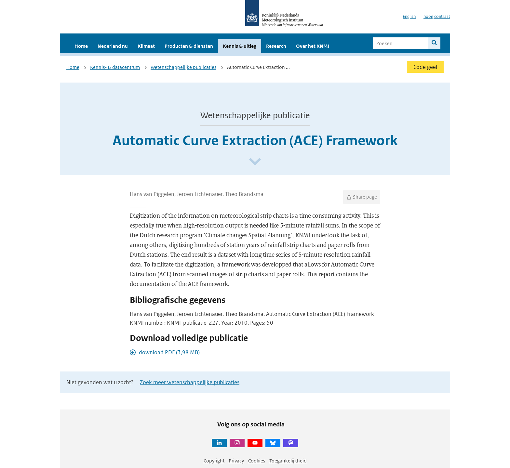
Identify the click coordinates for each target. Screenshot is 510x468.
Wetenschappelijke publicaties (183, 67)
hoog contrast (436, 16)
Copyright (214, 461)
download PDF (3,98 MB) (169, 352)
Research (276, 46)
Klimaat (146, 46)
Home (81, 46)
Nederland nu (113, 46)
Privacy (236, 461)
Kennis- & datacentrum (115, 67)
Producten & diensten (189, 46)
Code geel (425, 67)
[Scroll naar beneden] (255, 162)
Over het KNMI (312, 46)
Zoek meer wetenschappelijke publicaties (189, 382)
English (409, 16)
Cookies (256, 461)
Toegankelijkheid (288, 461)
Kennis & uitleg (239, 46)
